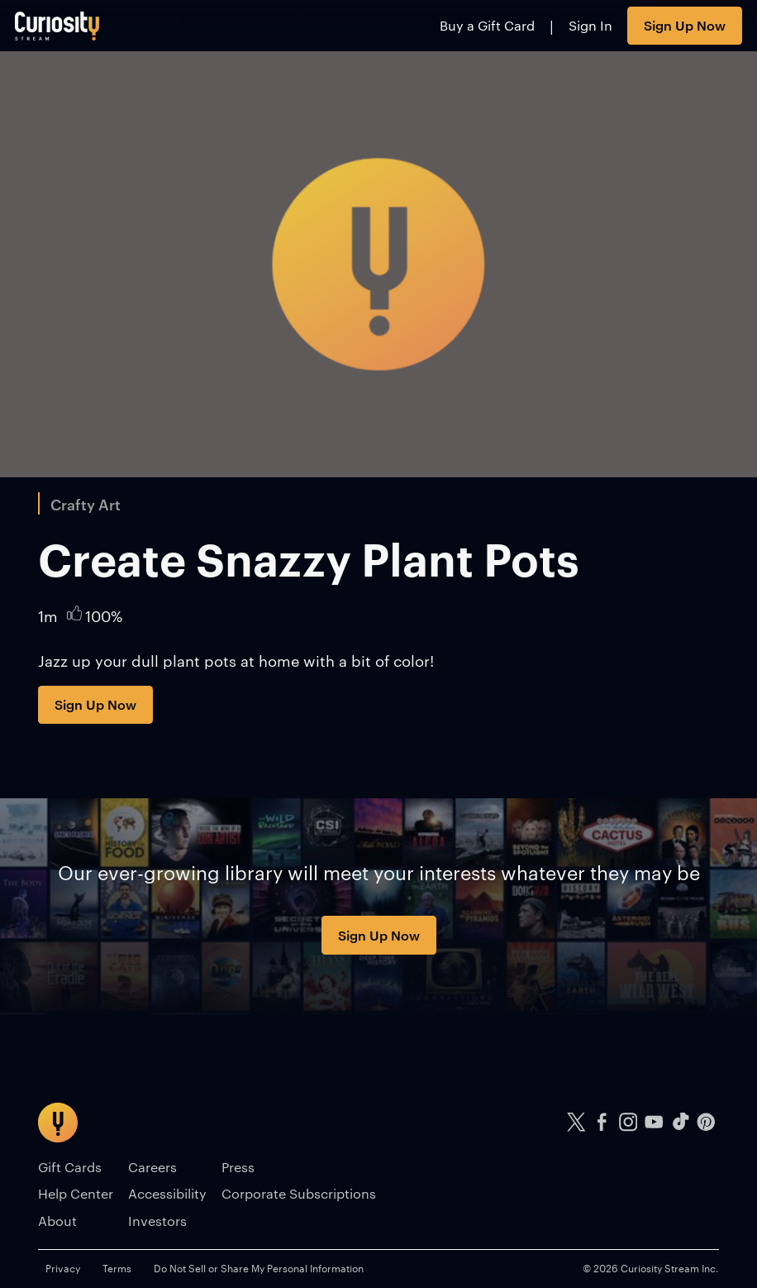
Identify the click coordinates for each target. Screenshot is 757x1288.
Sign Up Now (685, 25)
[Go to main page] (57, 25)
